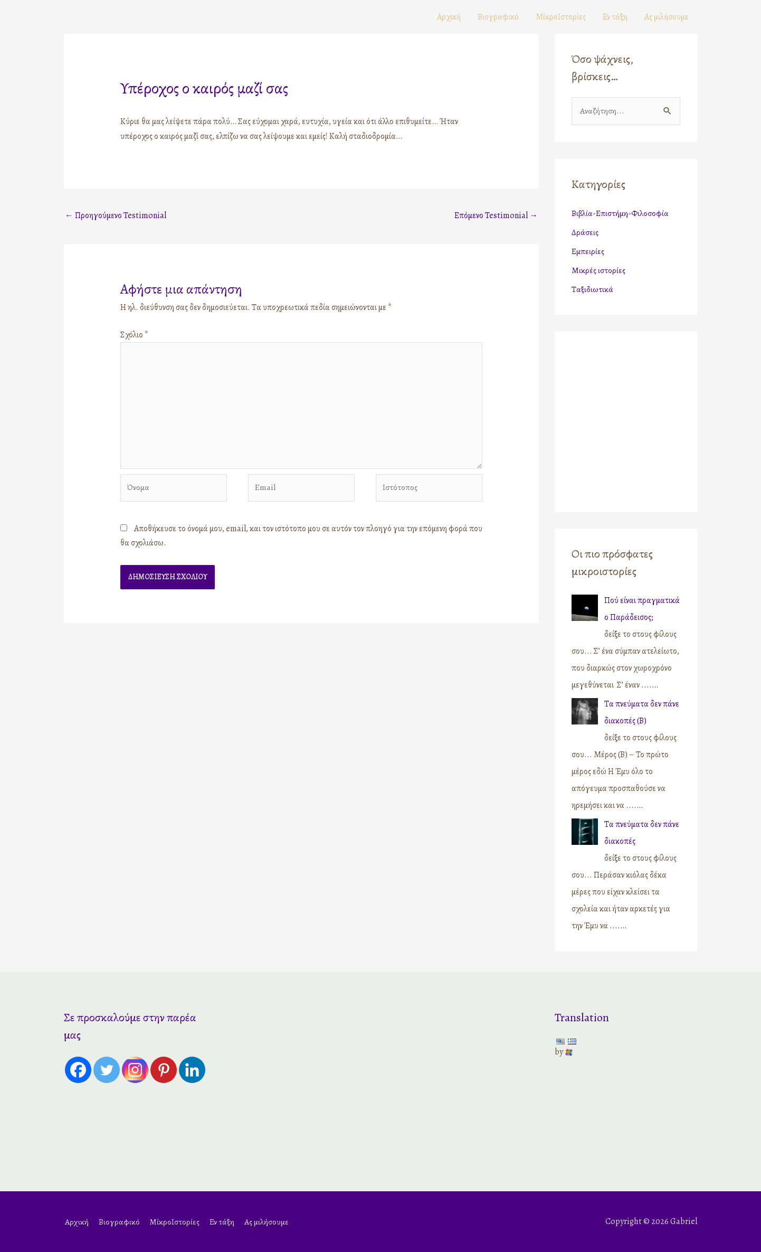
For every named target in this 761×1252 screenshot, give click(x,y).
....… (649, 685)
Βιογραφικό (498, 17)
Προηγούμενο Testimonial (115, 215)
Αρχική (449, 17)
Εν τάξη (615, 17)
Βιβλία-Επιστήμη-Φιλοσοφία (620, 213)
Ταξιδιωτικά (592, 289)
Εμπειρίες (588, 251)
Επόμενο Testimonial (496, 215)
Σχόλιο (134, 335)
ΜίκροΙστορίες (561, 17)
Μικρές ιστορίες (598, 270)
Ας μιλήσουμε (666, 17)
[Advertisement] (637, 419)
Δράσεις (585, 232)
